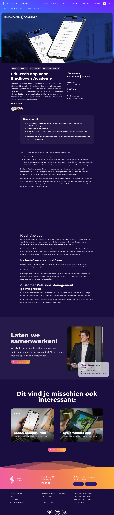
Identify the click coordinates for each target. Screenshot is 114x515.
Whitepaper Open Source (82, 496)
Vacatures (90, 484)
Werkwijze (54, 3)
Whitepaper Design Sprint (83, 493)
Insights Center (47, 496)
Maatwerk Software (17, 502)
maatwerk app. (65, 152)
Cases (45, 3)
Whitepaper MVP (48, 502)
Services (65, 3)
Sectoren (76, 3)
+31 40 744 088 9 (79, 480)
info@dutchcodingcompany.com (84, 477)
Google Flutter (72, 98)
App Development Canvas (83, 499)
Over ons (87, 3)
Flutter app (14, 499)
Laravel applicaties (16, 493)
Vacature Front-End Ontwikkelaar (53, 493)
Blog (43, 499)
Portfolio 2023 (79, 502)
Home (3, 9)
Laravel (80, 98)
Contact (97, 3)
